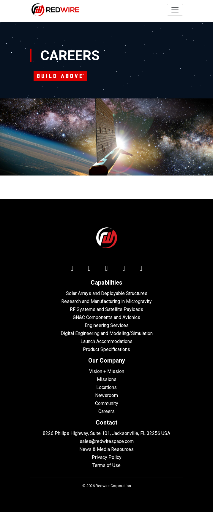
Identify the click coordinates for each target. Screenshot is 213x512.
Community (106, 403)
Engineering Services (107, 325)
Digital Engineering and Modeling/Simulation (107, 333)
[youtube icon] (123, 269)
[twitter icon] (89, 269)
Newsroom (106, 395)
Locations (106, 387)
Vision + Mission (106, 371)
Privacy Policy (107, 457)
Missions (106, 379)
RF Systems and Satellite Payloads (106, 309)
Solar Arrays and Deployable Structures (106, 293)
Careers (106, 411)
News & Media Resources (106, 449)
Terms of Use (106, 465)
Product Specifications (106, 349)
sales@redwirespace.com (107, 441)
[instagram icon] (141, 269)
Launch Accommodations (106, 341)
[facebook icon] (106, 269)
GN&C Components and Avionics (106, 317)
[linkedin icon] (72, 269)
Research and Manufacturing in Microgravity (106, 301)
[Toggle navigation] (175, 10)
